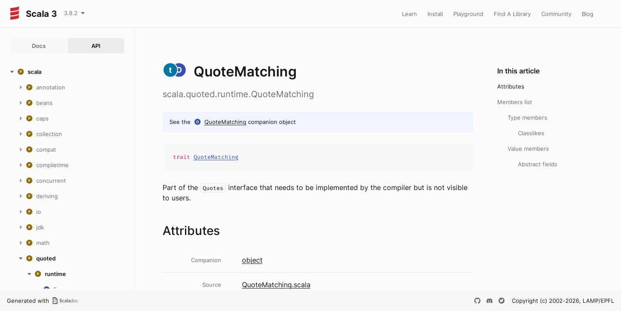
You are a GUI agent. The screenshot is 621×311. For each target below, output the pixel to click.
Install (435, 13)
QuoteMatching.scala (276, 284)
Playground (468, 13)
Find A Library (512, 13)
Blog (587, 13)
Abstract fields (537, 164)
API (95, 45)
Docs (39, 45)
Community (556, 13)
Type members (527, 117)
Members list (514, 101)
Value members (528, 148)
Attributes (510, 86)
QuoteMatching (225, 121)
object (252, 260)
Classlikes (531, 133)
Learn (409, 13)
